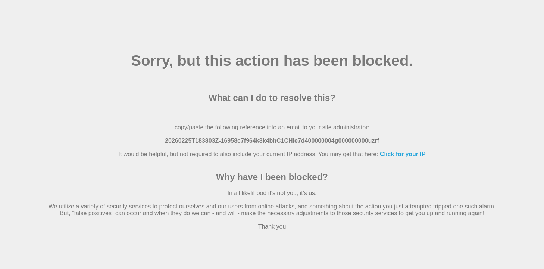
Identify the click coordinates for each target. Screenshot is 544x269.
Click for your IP (403, 154)
